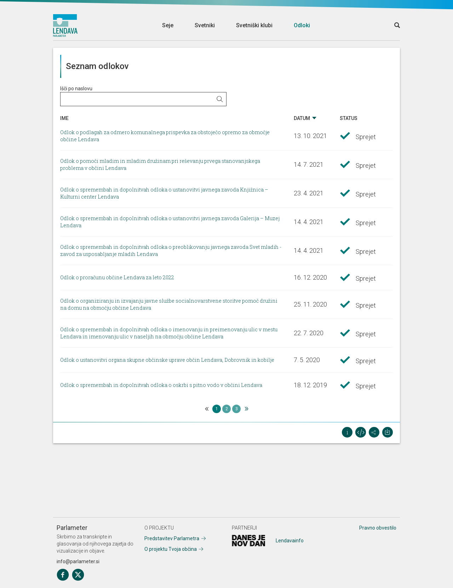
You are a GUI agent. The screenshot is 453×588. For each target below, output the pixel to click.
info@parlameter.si (78, 561)
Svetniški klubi (254, 25)
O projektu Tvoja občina (170, 549)
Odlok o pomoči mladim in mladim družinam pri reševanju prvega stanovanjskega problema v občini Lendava (160, 164)
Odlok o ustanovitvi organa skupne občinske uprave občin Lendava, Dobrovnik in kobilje (167, 359)
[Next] (246, 409)
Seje (167, 25)
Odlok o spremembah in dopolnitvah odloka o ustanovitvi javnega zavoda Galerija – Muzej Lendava (170, 222)
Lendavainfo (290, 540)
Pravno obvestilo (377, 528)
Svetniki (205, 25)
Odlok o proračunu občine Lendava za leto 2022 (117, 277)
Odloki (302, 25)
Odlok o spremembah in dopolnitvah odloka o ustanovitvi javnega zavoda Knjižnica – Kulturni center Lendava (164, 193)
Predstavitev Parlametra (171, 538)
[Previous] (206, 409)
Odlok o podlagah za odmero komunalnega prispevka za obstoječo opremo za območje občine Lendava (165, 136)
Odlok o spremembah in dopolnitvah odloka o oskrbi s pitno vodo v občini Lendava (161, 385)
